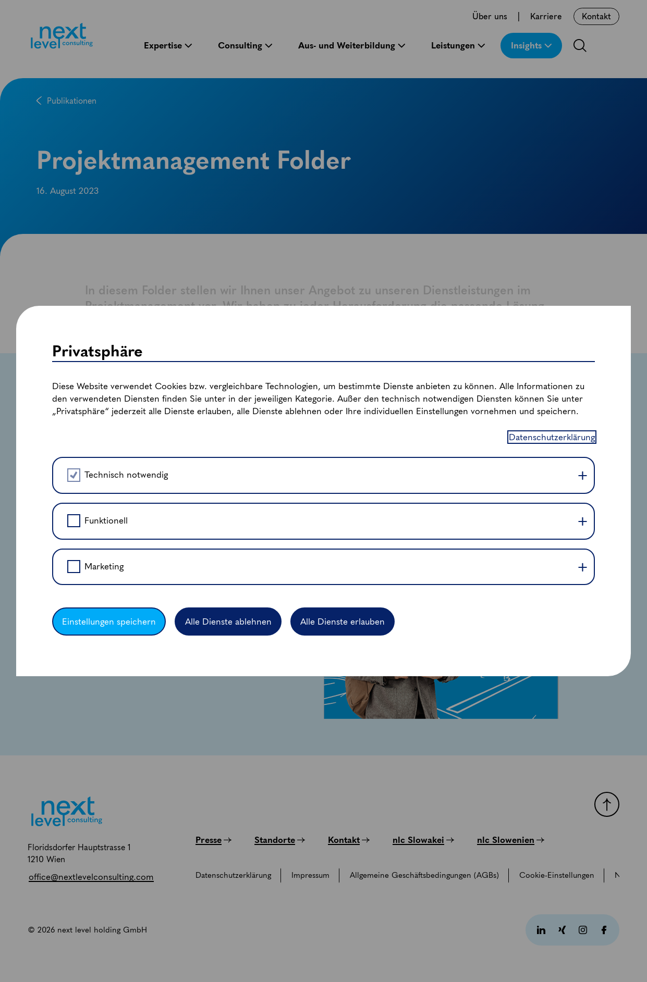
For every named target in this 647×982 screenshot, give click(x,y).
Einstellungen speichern (109, 623)
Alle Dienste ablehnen (228, 623)
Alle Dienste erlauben (343, 623)
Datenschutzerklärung (552, 435)
